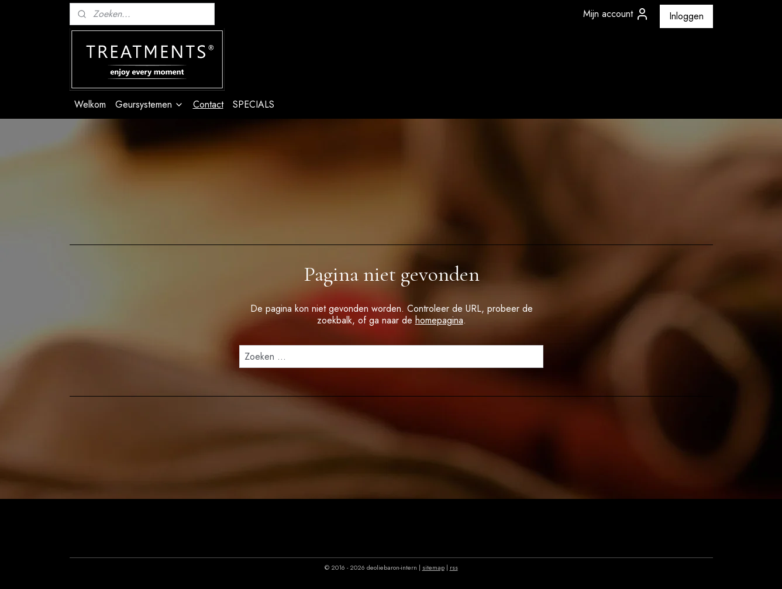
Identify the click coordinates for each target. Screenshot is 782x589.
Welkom (90, 104)
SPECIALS (253, 104)
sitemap (433, 567)
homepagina (439, 320)
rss (454, 567)
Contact (208, 104)
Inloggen (686, 16)
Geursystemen (149, 104)
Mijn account (616, 14)
